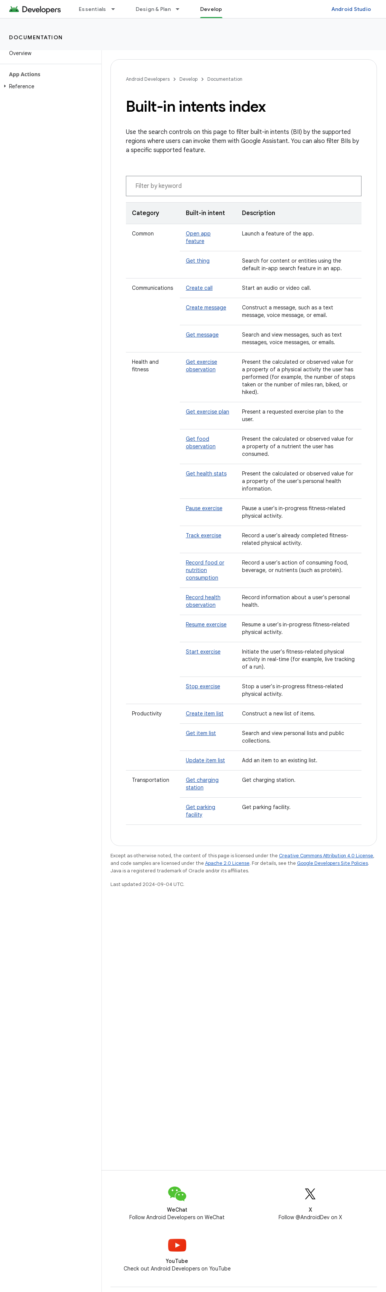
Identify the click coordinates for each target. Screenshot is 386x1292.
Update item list (205, 760)
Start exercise (203, 651)
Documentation (36, 37)
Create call (199, 288)
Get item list (201, 733)
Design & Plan (153, 9)
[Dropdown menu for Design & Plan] (181, 9)
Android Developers (148, 79)
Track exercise (203, 535)
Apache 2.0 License (227, 863)
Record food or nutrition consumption (205, 570)
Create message (206, 307)
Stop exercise (203, 686)
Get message (202, 334)
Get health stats (206, 473)
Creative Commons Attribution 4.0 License (326, 855)
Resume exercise (206, 624)
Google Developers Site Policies (332, 863)
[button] (49, 86)
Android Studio (351, 9)
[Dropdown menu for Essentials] (116, 9)
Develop (188, 79)
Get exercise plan (207, 411)
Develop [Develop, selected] (211, 9)
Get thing (198, 260)
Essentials (92, 9)
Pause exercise (204, 508)
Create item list (205, 713)
